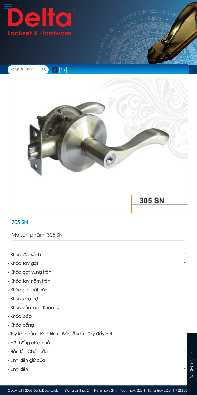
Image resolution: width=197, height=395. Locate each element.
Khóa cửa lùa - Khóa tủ (33, 308)
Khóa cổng (21, 325)
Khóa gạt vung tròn (29, 272)
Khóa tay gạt (23, 264)
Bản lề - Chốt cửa (28, 352)
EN (63, 69)
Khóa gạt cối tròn (27, 290)
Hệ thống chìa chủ (29, 343)
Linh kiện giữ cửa (26, 360)
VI (55, 69)
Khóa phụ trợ (23, 299)
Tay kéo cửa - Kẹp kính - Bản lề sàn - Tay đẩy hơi (60, 334)
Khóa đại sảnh (24, 255)
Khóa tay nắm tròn (29, 281)
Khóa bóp (20, 317)
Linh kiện (18, 369)
